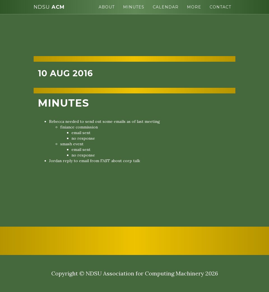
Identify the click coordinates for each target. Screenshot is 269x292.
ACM (49, 7)
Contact (220, 7)
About (107, 7)
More (194, 7)
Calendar (165, 7)
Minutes (133, 7)
